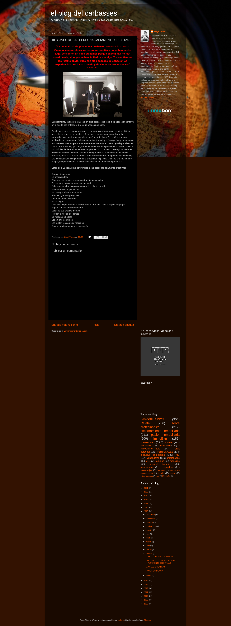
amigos (160, 461)
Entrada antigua (124, 324)
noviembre (151, 518)
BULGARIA (166, 476)
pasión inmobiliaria (165, 434)
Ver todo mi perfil (148, 98)
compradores (167, 467)
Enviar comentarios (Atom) (76, 331)
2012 (146, 588)
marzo (149, 549)
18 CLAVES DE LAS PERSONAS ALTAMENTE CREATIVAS (160, 562)
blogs (158, 476)
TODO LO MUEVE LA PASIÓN (159, 557)
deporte (161, 470)
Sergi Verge (159, 31)
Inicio (96, 324)
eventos (169, 442)
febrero (149, 553)
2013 (146, 584)
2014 (146, 580)
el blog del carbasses (84, 13)
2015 (146, 511)
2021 (146, 488)
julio (148, 534)
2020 (146, 492)
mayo (148, 542)
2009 (146, 600)
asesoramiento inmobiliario (160, 431)
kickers (121, 620)
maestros (175, 461)
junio (148, 538)
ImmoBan (160, 438)
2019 (146, 496)
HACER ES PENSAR (155, 571)
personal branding (160, 464)
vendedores (153, 458)
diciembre (150, 514)
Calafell (146, 423)
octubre (149, 522)
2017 (146, 503)
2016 (146, 507)
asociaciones (147, 467)
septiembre (151, 526)
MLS (148, 461)
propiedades (173, 458)
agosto (149, 530)
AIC (178, 454)
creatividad (165, 445)
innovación (146, 445)
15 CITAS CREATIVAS (156, 567)
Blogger (147, 620)
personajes (146, 470)
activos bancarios (147, 476)
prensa (172, 473)
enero (149, 576)
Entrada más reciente (64, 324)
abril (148, 546)
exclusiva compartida (153, 454)
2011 (146, 592)
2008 (146, 604)
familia (161, 473)
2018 (146, 500)
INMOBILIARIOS (152, 419)
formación (148, 442)
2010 (146, 596)
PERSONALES (165, 451)
